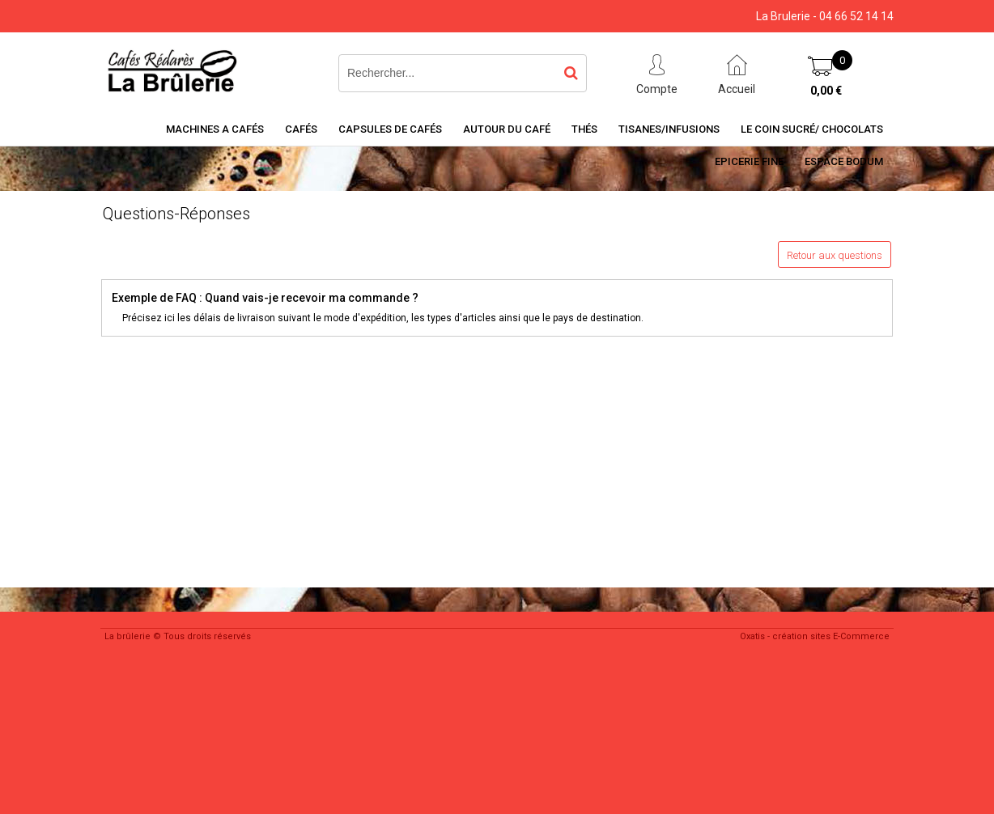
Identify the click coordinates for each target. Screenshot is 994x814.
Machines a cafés (215, 129)
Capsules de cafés (390, 129)
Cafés (301, 129)
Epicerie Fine (749, 161)
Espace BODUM (844, 161)
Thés (584, 129)
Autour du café (506, 129)
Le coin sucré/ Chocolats (812, 129)
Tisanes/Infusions (669, 129)
